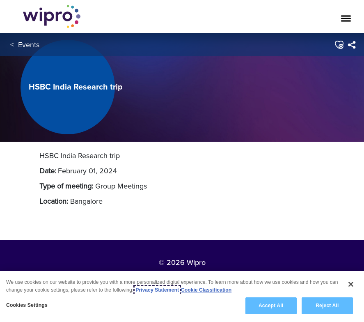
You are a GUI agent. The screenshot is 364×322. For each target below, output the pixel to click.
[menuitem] (351, 45)
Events (28, 44)
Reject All (327, 306)
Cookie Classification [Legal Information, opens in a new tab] (206, 290)
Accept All (271, 306)
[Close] (351, 284)
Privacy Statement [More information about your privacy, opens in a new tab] (157, 290)
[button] (338, 45)
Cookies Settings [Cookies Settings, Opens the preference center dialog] (27, 305)
